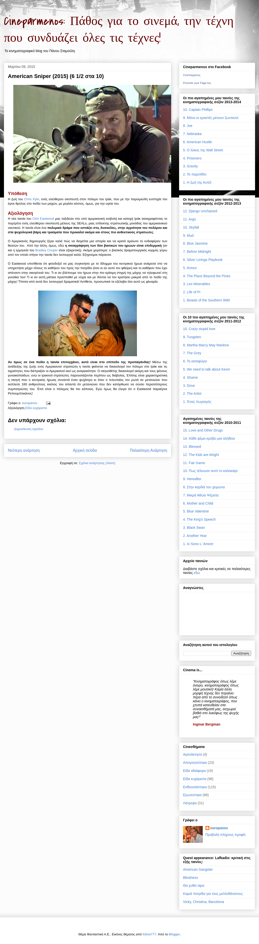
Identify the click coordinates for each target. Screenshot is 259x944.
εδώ (197, 573)
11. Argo (189, 219)
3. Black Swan (194, 528)
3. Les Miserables (196, 284)
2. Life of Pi (191, 292)
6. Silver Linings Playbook (202, 260)
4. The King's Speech (199, 519)
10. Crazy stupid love (199, 329)
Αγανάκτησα (192, 754)
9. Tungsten (192, 337)
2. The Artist (192, 393)
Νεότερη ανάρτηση (24, 450)
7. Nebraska (192, 134)
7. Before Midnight (197, 252)
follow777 (149, 934)
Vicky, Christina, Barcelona (203, 902)
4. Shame (190, 377)
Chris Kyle (31, 199)
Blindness (190, 878)
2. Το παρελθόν (194, 174)
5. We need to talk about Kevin (206, 369)
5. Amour (190, 268)
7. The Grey (192, 353)
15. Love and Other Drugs (203, 430)
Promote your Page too (197, 82)
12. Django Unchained (200, 211)
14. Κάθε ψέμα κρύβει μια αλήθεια (209, 438)
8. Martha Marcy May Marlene (206, 345)
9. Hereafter (192, 479)
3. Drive (189, 386)
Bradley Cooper (46, 250)
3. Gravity (190, 166)
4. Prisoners (192, 158)
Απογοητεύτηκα (195, 763)
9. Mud (188, 235)
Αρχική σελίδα (85, 450)
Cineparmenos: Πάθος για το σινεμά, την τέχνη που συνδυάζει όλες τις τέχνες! (119, 29)
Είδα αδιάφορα (194, 771)
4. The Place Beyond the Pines (206, 276)
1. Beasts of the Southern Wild (206, 300)
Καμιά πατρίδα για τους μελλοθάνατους (213, 894)
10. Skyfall (191, 227)
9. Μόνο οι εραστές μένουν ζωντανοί (210, 118)
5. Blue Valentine (196, 511)
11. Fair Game (194, 463)
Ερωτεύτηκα (192, 795)
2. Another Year (195, 536)
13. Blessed (192, 447)
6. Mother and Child (198, 503)
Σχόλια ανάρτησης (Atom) (97, 463)
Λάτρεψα (190, 803)
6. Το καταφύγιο (195, 361)
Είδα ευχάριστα (36, 408)
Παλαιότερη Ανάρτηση (148, 450)
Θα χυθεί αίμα (193, 885)
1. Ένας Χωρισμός (197, 402)
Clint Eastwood (43, 218)
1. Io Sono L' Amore (198, 544)
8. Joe (187, 126)
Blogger (174, 934)
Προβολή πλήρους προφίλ (225, 835)
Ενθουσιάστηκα (195, 787)
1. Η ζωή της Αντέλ (197, 182)
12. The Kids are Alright (201, 455)
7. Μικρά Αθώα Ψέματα (201, 495)
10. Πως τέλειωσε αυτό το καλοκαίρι (210, 471)
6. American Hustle (197, 142)
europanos (219, 828)
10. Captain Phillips (198, 110)
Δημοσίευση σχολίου (28, 429)
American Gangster (198, 869)
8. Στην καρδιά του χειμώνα (204, 487)
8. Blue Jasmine (195, 243)
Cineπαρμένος (192, 75)
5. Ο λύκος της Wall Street (203, 150)
